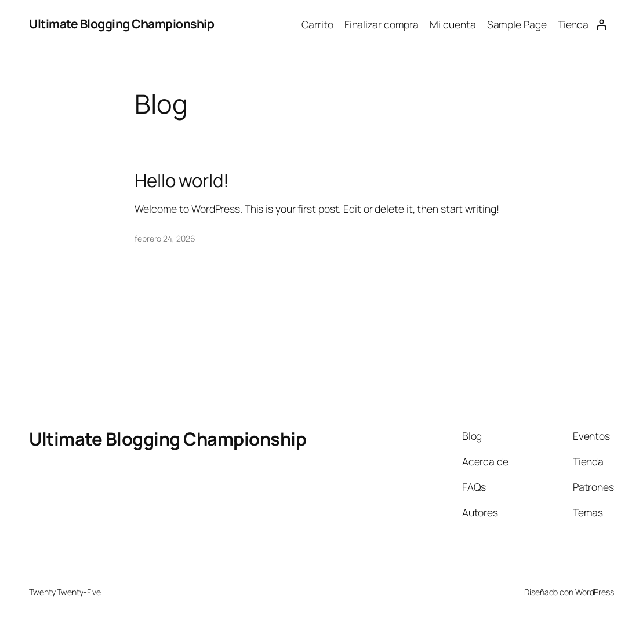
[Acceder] (601, 24)
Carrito (317, 24)
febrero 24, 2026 (165, 238)
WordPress (594, 591)
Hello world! (182, 180)
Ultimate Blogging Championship (121, 24)
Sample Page (517, 24)
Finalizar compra (381, 24)
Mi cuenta (452, 24)
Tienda (573, 24)
